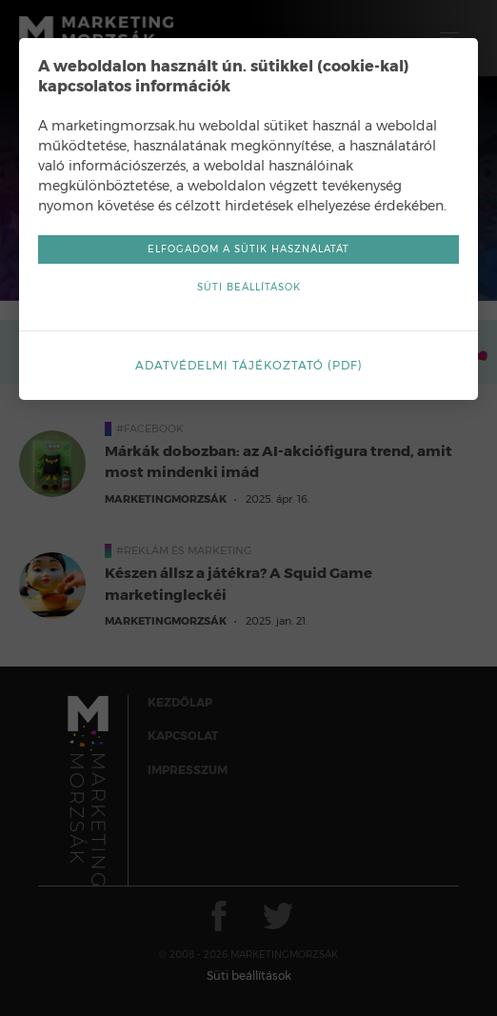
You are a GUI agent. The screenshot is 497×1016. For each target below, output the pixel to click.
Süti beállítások (249, 287)
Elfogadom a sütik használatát (248, 249)
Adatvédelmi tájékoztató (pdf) (249, 365)
